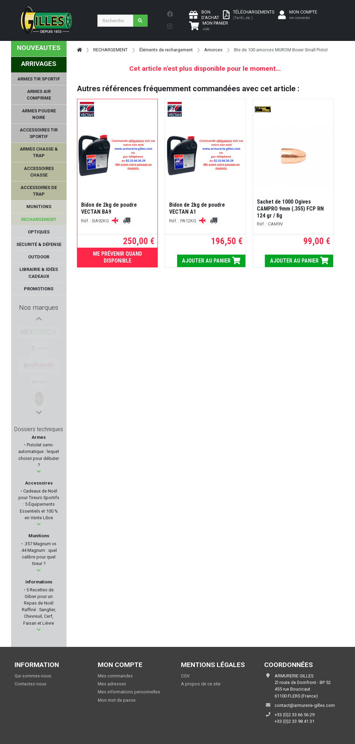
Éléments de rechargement (166, 49)
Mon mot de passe (117, 700)
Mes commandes (115, 675)
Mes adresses (112, 683)
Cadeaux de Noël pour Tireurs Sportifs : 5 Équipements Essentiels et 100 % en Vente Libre (38, 504)
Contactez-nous (30, 683)
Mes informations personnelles (129, 691)
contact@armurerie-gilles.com (305, 705)
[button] (39, 471)
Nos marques (38, 307)
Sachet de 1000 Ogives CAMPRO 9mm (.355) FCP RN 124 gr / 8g (290, 208)
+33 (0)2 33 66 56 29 (294, 714)
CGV (185, 675)
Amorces (213, 49)
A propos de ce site (200, 683)
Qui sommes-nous (33, 675)
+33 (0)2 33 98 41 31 (294, 721)
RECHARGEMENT (110, 49)
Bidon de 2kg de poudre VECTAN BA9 (109, 208)
